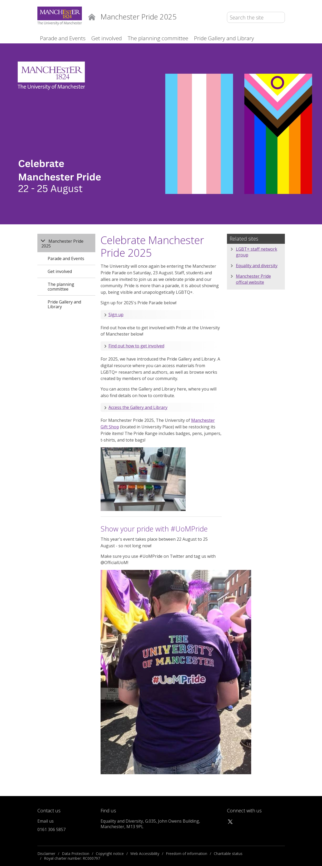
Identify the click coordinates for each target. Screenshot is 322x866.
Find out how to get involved (136, 346)
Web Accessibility (144, 853)
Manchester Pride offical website (253, 279)
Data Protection (75, 853)
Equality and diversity (257, 266)
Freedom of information (186, 853)
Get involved (106, 38)
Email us (45, 821)
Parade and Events (63, 38)
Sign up (115, 314)
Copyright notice (110, 853)
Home (91, 16)
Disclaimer (46, 853)
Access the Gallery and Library (137, 407)
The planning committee (158, 38)
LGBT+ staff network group (256, 252)
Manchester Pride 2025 (62, 243)
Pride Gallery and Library (224, 38)
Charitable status (228, 853)
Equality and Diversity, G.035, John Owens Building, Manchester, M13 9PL (150, 823)
